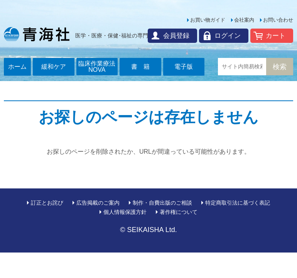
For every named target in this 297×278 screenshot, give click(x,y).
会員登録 (176, 35)
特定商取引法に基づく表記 (237, 203)
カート (275, 35)
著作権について (178, 212)
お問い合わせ (278, 19)
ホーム (17, 66)
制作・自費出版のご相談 (162, 203)
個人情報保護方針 (125, 212)
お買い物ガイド (207, 19)
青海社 (36, 34)
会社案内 (244, 19)
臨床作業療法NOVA (96, 66)
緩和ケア (53, 66)
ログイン (227, 35)
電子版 (183, 66)
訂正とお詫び (47, 203)
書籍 (143, 66)
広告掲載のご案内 (98, 203)
